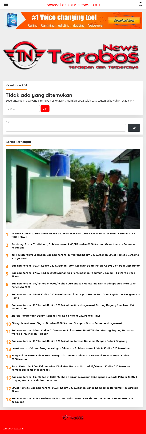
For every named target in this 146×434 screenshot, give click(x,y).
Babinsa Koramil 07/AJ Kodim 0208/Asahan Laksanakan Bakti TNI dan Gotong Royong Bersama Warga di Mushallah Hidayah (72, 332)
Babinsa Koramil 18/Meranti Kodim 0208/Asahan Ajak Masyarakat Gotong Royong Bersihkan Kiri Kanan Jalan (72, 306)
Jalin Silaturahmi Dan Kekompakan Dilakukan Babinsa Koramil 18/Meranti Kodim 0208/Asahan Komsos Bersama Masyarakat (71, 368)
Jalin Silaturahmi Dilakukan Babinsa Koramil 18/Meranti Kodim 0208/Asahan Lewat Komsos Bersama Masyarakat (75, 256)
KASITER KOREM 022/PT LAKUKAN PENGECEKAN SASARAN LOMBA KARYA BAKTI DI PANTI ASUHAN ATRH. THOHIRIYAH (73, 235)
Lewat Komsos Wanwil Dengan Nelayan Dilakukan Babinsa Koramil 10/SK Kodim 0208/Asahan (70, 348)
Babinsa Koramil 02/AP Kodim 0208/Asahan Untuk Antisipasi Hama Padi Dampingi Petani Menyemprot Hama (75, 296)
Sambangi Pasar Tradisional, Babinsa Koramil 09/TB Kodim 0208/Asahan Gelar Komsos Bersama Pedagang (73, 246)
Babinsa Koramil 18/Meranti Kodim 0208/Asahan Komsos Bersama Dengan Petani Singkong (69, 340)
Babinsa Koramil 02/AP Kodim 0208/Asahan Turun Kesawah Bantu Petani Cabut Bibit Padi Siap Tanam (75, 265)
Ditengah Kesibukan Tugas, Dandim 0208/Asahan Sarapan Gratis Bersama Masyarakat (66, 323)
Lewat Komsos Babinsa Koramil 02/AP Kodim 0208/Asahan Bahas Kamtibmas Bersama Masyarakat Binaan (74, 389)
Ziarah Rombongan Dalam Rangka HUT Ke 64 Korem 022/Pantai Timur (55, 315)
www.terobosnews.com (73, 4)
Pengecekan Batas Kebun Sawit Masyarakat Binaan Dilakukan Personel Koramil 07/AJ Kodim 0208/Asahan (70, 357)
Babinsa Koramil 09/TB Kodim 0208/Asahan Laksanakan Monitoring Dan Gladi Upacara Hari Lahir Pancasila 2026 (73, 285)
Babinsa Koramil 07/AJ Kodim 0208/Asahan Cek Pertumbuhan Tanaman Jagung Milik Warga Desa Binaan (73, 274)
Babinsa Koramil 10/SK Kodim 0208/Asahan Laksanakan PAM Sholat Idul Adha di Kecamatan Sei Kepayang (72, 400)
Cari (8, 122)
